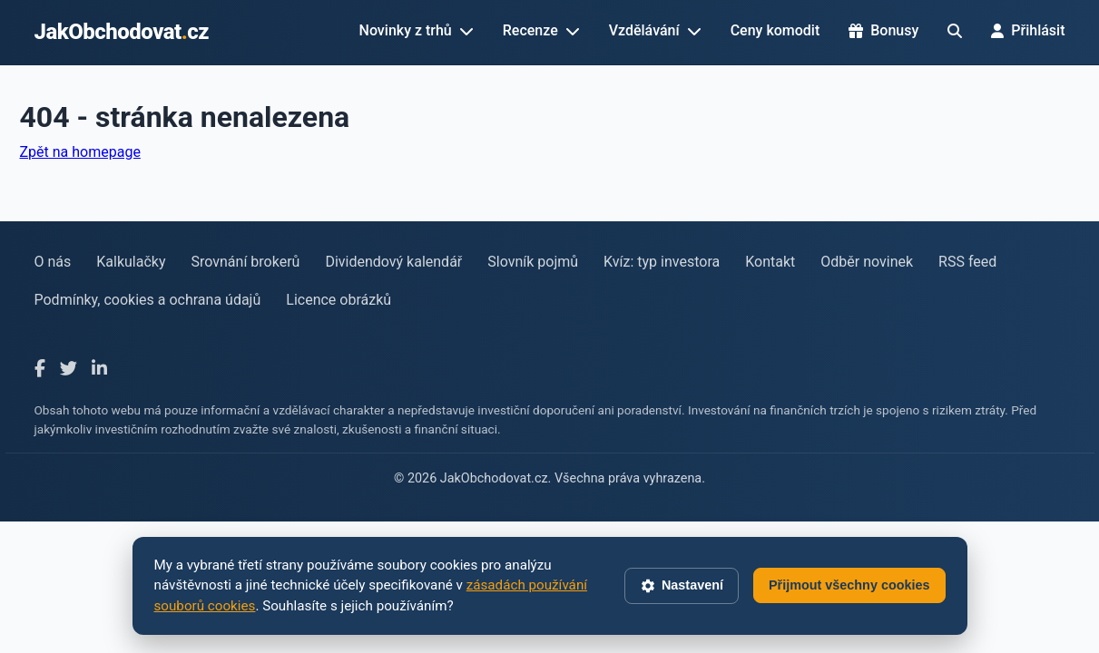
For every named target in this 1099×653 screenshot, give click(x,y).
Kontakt (770, 261)
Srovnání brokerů (245, 261)
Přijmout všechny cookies (849, 585)
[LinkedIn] (99, 370)
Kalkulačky (130, 261)
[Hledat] (954, 30)
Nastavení (681, 586)
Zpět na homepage (80, 152)
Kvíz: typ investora (661, 261)
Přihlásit (1028, 30)
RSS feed (967, 261)
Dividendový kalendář (393, 261)
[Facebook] (39, 370)
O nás (53, 261)
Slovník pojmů (532, 261)
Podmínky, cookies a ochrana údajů (147, 299)
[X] (68, 370)
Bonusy (883, 30)
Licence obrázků (338, 299)
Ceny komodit (775, 30)
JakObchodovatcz (122, 32)
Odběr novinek (866, 261)
